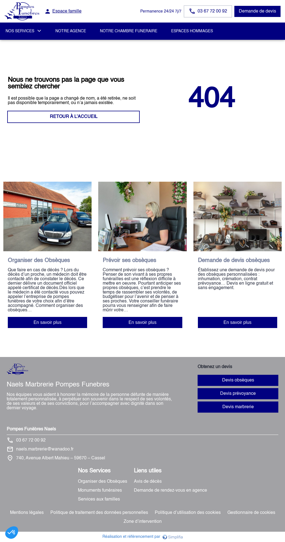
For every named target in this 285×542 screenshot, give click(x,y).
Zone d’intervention (143, 521)
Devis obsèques (238, 380)
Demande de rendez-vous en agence (170, 490)
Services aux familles (99, 499)
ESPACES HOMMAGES (192, 31)
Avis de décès (148, 481)
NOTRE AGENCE (70, 31)
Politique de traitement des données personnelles (99, 513)
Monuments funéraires (100, 490)
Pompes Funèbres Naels (31, 429)
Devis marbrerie (238, 407)
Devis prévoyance (238, 393)
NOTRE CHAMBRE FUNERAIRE (128, 31)
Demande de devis (257, 11)
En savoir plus (47, 322)
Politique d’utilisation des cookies (188, 513)
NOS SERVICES (20, 31)
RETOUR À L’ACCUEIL (73, 117)
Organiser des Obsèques (102, 481)
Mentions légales (27, 513)
